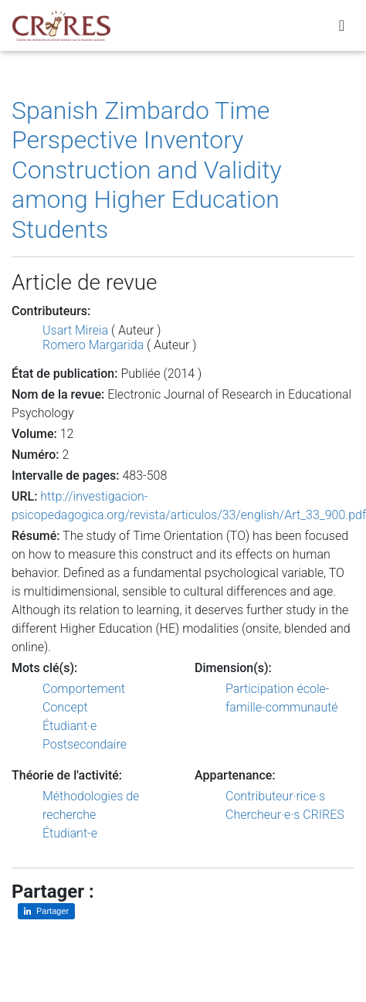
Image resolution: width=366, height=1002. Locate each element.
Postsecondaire (84, 744)
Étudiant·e (69, 725)
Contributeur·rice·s (275, 796)
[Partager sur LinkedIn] (46, 911)
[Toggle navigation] (342, 25)
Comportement (83, 688)
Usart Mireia (75, 330)
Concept (65, 707)
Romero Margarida (93, 345)
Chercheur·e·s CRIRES (284, 814)
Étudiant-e (69, 833)
